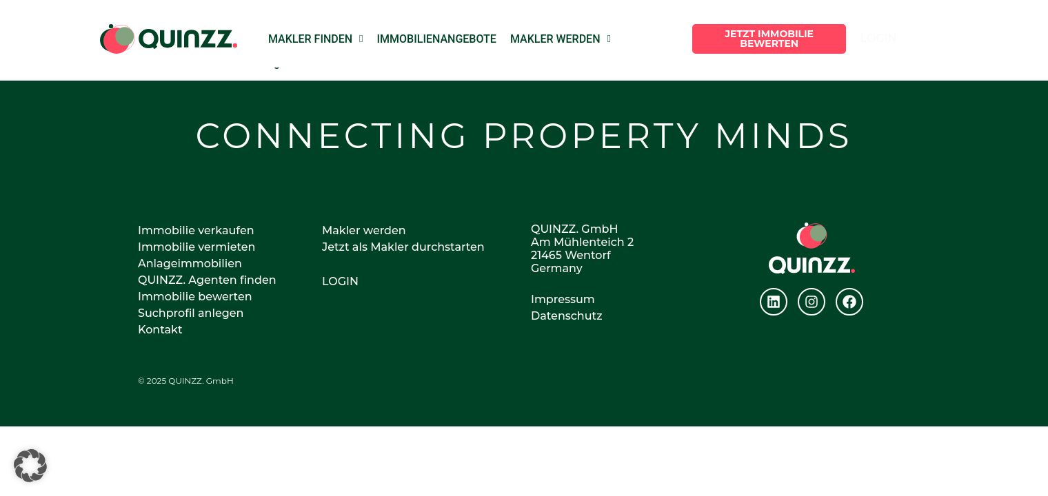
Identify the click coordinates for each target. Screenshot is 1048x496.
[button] (30, 465)
